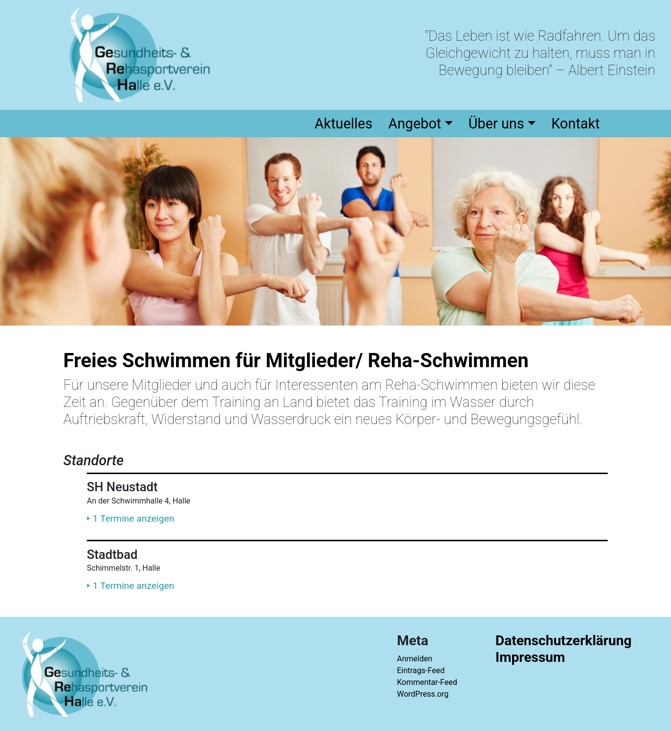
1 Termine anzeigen (130, 518)
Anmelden (414, 658)
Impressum (530, 657)
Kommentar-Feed (427, 682)
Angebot (414, 123)
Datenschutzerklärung (563, 640)
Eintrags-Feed (420, 670)
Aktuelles (343, 123)
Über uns (496, 123)
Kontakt (575, 123)
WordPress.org (422, 694)
